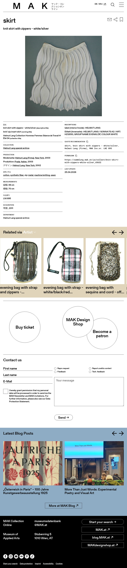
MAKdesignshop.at (103, 545)
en (100, 4)
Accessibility (48, 563)
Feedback (61, 372)
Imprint (38, 563)
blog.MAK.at (102, 537)
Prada (17, 161)
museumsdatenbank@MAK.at (47, 523)
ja (105, 4)
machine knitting (42, 175)
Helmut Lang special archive (16, 148)
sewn (53, 175)
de (96, 4)
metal (30, 175)
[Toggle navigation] (121, 5)
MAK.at (103, 529)
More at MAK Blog (63, 505)
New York (39, 158)
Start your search (102, 522)
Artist (28, 232)
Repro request (63, 368)
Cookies (59, 563)
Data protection (26, 563)
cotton (6, 175)
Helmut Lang (19, 165)
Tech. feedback (98, 372)
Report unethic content (101, 368)
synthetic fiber (17, 175)
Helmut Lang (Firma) (24, 158)
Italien (24, 161)
